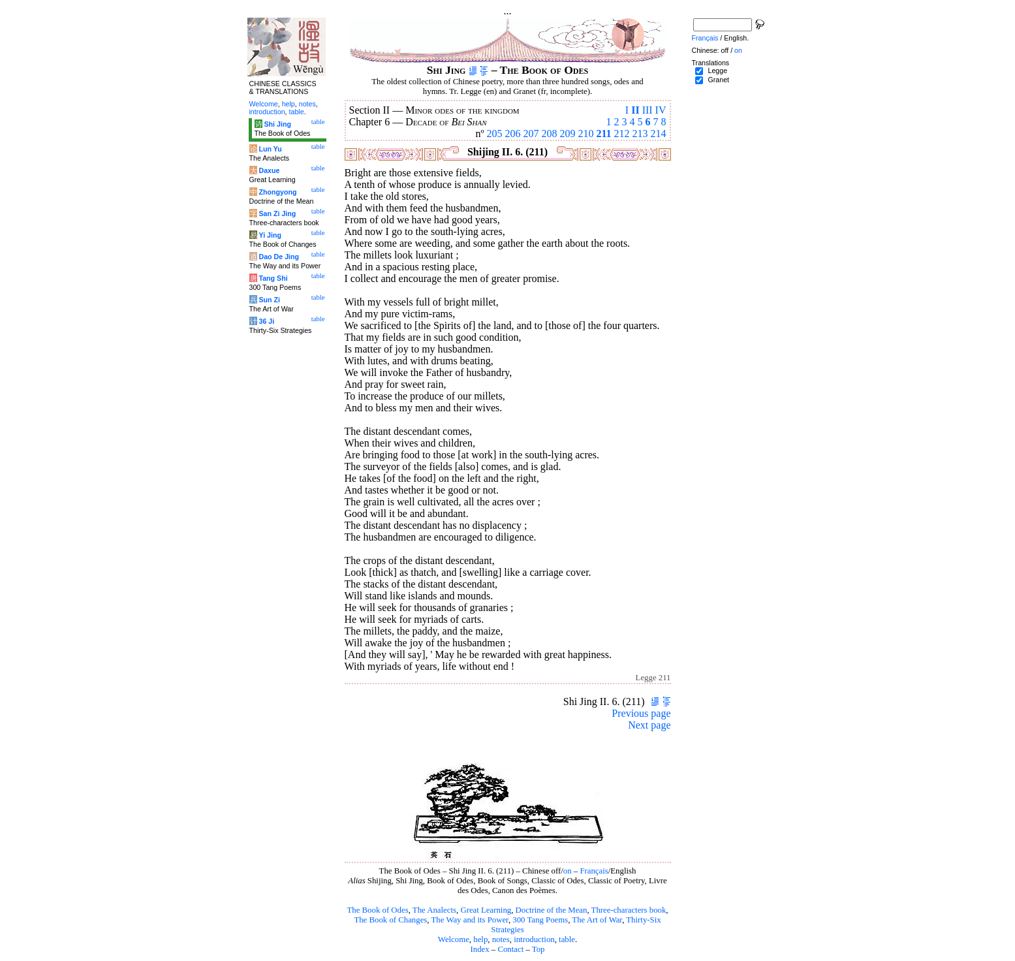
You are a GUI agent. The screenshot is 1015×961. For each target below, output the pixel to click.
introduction (534, 939)
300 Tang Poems (540, 919)
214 (658, 133)
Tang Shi (272, 278)
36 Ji (266, 321)
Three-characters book (628, 910)
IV (660, 110)
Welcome (453, 939)
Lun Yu (269, 149)
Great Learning (485, 910)
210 (585, 133)
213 (640, 133)
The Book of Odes (377, 910)
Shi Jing (277, 124)
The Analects (434, 910)
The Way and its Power (469, 919)
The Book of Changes (390, 919)
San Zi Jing (277, 213)
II (635, 110)
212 (622, 133)
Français (594, 870)
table (567, 939)
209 (567, 133)
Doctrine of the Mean (551, 910)
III (647, 110)
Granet (718, 80)
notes (501, 939)
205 (494, 133)
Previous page (641, 713)
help (480, 939)
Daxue (268, 170)
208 (549, 133)
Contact (510, 949)
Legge (717, 70)
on (567, 870)
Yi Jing (269, 235)
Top (538, 949)
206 (512, 133)
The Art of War (597, 919)
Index (479, 949)
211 (603, 133)
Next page (649, 725)
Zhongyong (277, 192)
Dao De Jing (278, 256)
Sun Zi (269, 300)
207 (531, 133)
